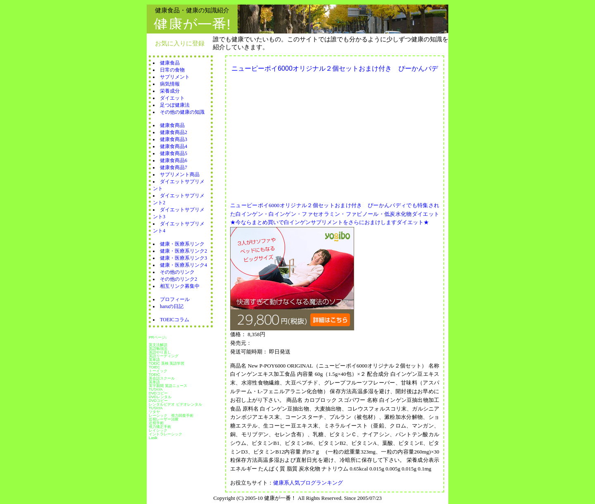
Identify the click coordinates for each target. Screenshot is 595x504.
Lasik (153, 438)
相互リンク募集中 (180, 286)
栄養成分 (170, 91)
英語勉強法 (158, 348)
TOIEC (154, 367)
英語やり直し (160, 352)
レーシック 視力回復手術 (171, 415)
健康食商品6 (173, 160)
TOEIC (154, 375)
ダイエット (172, 98)
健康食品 (170, 63)
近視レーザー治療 (163, 419)
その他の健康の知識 (182, 112)
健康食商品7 (173, 167)
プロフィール (175, 299)
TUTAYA (156, 389)
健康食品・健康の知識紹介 (192, 10)
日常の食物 (172, 70)
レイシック (158, 430)
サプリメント (175, 77)
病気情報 (170, 84)
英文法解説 (158, 345)
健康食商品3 (173, 139)
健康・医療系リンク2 (183, 251)
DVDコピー (158, 393)
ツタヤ (154, 412)
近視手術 (156, 423)
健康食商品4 (173, 146)
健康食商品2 (173, 132)
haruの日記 (171, 306)
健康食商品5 (173, 153)
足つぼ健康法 (175, 105)
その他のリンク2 (178, 279)
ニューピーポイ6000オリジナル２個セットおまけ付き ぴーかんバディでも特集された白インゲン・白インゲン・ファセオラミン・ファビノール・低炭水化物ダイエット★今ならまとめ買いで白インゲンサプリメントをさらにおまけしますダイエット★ (334, 214)
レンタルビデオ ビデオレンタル (175, 404)
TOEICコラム (174, 319)
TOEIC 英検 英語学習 (166, 363)
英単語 (154, 360)
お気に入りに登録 (180, 43)
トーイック (158, 371)
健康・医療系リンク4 (183, 265)
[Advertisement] (299, 135)
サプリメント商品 (180, 174)
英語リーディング (163, 356)
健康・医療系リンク (182, 244)
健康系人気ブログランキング (308, 483)
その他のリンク (177, 272)
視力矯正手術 (160, 427)
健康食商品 (172, 125)
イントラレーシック (165, 434)
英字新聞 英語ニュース (168, 386)
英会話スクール (162, 378)
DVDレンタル (160, 397)
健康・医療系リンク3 (183, 258)
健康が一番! (192, 24)
